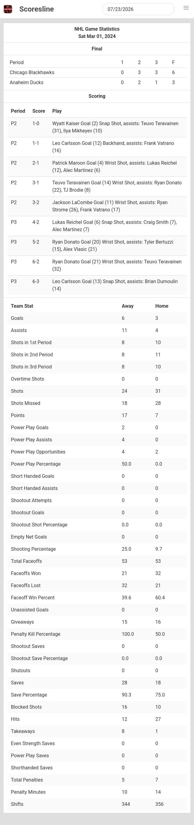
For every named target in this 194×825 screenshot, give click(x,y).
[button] (186, 8)
